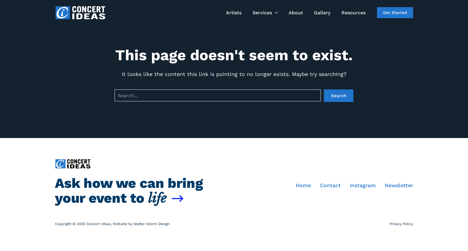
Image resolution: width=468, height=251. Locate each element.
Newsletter (398, 185)
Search (338, 95)
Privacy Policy (401, 224)
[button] (395, 12)
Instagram (362, 185)
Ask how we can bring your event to (129, 190)
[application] (280, 12)
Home (302, 185)
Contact (329, 185)
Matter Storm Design (152, 224)
